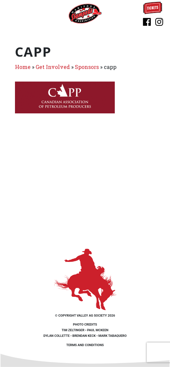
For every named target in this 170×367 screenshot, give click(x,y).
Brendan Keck (84, 335)
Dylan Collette (56, 335)
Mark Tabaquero (112, 335)
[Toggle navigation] (12, 13)
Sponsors (87, 66)
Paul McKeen (97, 330)
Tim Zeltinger (73, 330)
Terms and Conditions (85, 345)
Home (23, 66)
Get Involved (53, 66)
